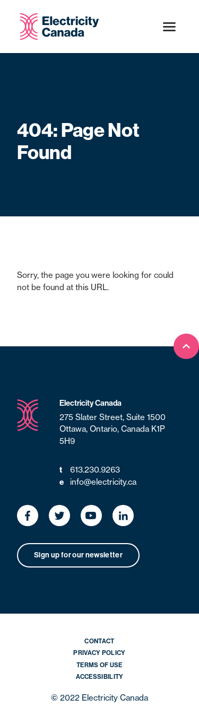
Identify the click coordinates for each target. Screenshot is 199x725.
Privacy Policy (99, 653)
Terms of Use (99, 665)
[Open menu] (169, 26)
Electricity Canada (90, 403)
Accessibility (100, 676)
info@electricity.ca (97, 482)
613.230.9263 (89, 470)
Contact (99, 641)
